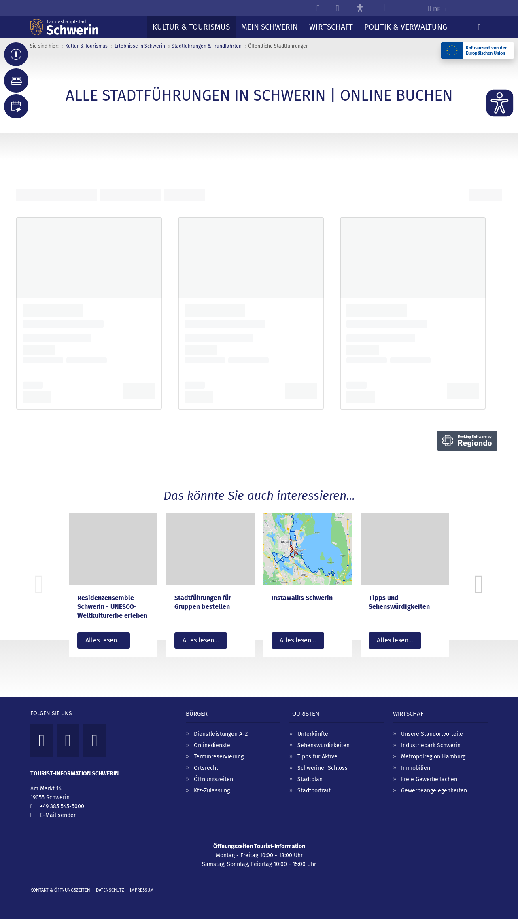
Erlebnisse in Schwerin (140, 46)
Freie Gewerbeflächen (429, 779)
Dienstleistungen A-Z (221, 734)
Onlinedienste (212, 745)
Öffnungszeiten (213, 779)
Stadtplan (310, 779)
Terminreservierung (219, 756)
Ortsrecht (206, 768)
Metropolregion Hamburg (433, 756)
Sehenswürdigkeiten (323, 745)
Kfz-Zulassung (212, 790)
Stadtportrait (314, 790)
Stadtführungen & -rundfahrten (207, 46)
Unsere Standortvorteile (432, 734)
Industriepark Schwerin (431, 745)
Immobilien (415, 768)
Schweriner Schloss (322, 768)
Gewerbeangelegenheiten (434, 790)
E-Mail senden (58, 815)
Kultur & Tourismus (86, 46)
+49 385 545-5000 (62, 806)
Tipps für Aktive (317, 756)
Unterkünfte (312, 734)
